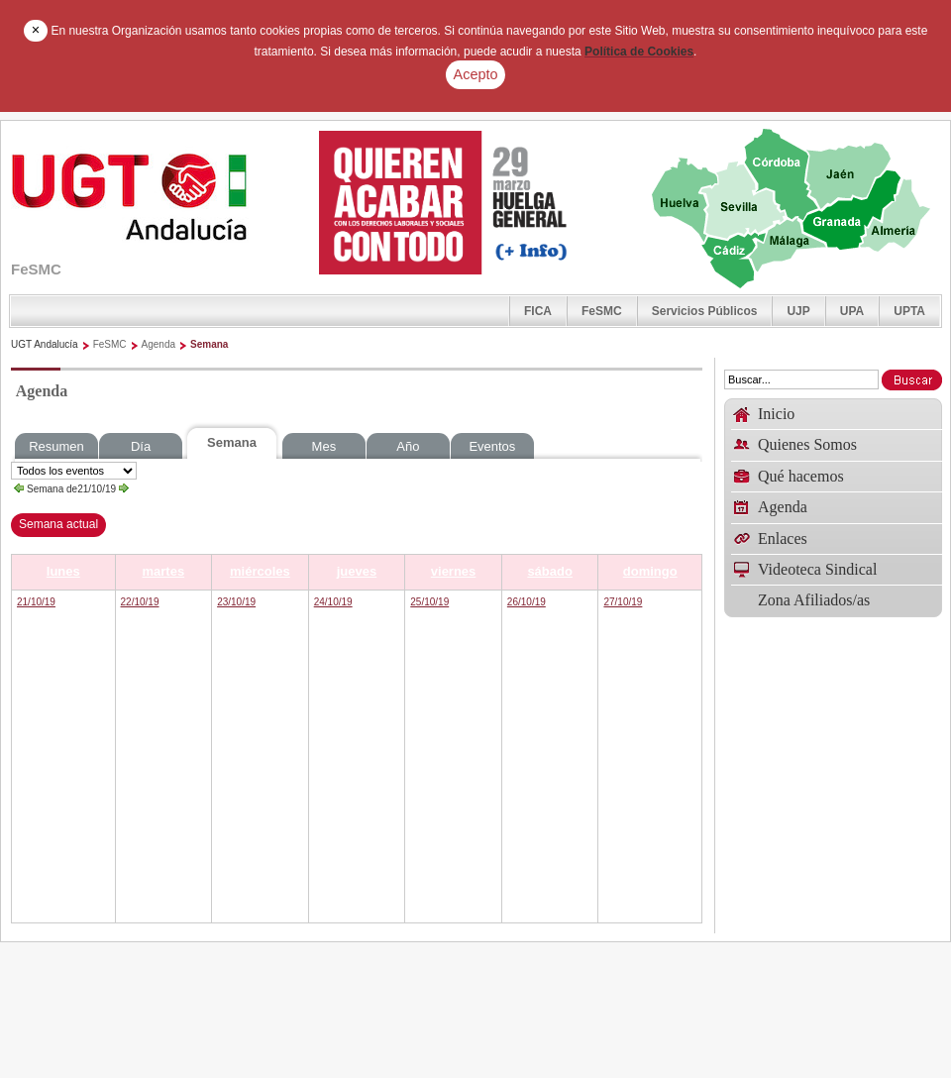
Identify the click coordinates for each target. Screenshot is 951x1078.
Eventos (492, 446)
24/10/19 (333, 601)
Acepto (476, 74)
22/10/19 (140, 601)
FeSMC (601, 311)
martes (164, 571)
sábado (550, 571)
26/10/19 (526, 601)
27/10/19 (622, 601)
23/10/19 (236, 601)
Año (407, 446)
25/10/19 (429, 601)
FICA (538, 311)
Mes (324, 446)
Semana (209, 344)
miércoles (260, 571)
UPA (852, 311)
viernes (453, 571)
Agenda (158, 344)
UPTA (909, 311)
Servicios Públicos (705, 311)
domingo (650, 571)
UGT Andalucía (44, 344)
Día (141, 446)
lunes (63, 571)
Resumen (56, 446)
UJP (798, 311)
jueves (356, 571)
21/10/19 (36, 601)
